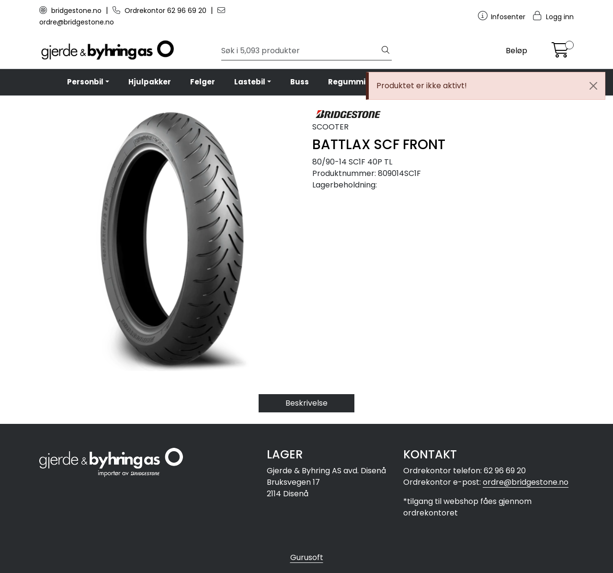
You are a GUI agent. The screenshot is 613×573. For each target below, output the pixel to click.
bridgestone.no (71, 10)
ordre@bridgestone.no (525, 482)
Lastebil (249, 82)
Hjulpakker (149, 82)
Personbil (85, 82)
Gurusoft (306, 557)
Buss (299, 82)
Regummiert (352, 82)
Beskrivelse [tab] (306, 403)
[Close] (593, 85)
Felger (202, 82)
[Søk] (300, 50)
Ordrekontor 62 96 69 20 (160, 10)
